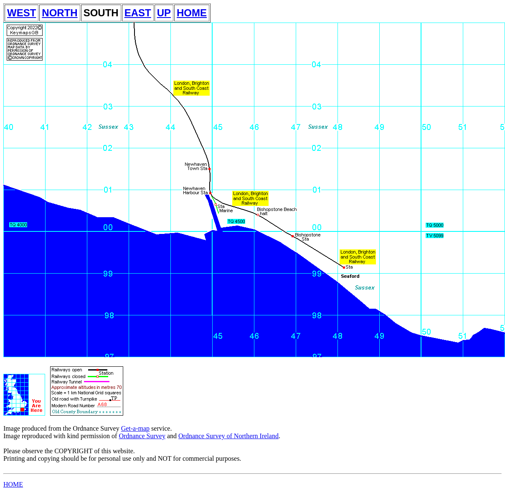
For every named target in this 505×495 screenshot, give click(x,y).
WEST (21, 12)
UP (164, 12)
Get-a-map (135, 428)
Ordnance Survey (142, 435)
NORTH (59, 12)
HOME (192, 12)
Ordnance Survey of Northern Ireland (228, 435)
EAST (137, 12)
